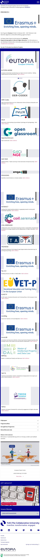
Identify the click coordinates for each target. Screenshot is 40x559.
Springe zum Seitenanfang (32, 544)
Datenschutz (3, 540)
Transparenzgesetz (5, 542)
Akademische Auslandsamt (7, 43)
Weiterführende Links (6, 430)
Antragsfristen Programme (7, 426)
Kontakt (2, 535)
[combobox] (20, 513)
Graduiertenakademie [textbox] (9, 513)
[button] (18, 78)
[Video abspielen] (20, 452)
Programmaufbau (5, 423)
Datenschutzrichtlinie (35, 465)
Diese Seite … (19, 476)
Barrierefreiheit (4, 544)
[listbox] (20, 232)
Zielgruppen (4, 420)
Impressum (3, 537)
